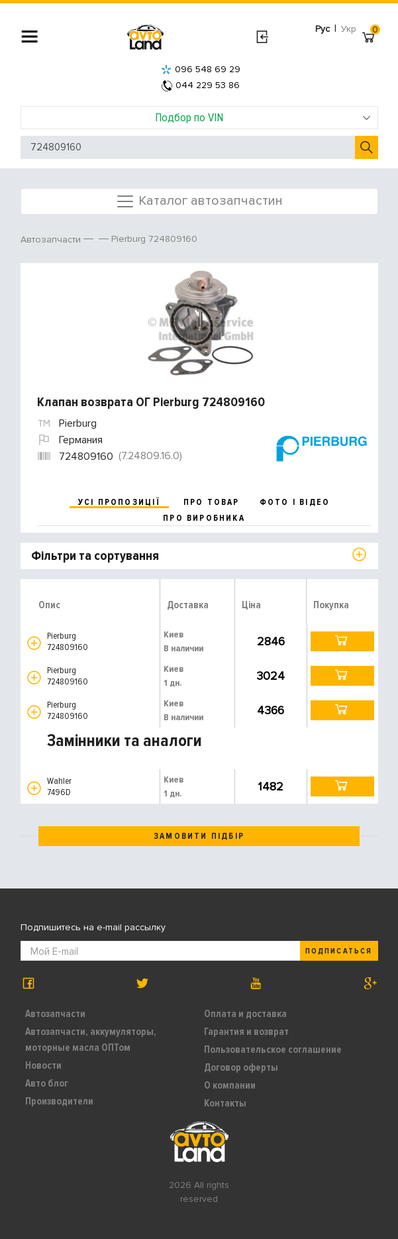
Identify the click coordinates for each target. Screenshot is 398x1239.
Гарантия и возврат (246, 1032)
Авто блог (46, 1083)
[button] (34, 643)
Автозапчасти (55, 1014)
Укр (348, 28)
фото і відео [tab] (295, 502)
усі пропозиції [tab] (119, 502)
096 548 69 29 (200, 69)
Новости (43, 1065)
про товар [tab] (211, 502)
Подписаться (338, 951)
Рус (322, 28)
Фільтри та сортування (95, 556)
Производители (59, 1101)
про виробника (204, 518)
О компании (230, 1085)
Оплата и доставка (245, 1014)
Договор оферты (241, 1067)
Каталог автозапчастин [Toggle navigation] (199, 201)
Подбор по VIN (263, 117)
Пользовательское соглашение (273, 1049)
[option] (201, 323)
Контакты (225, 1103)
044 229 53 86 (201, 85)
